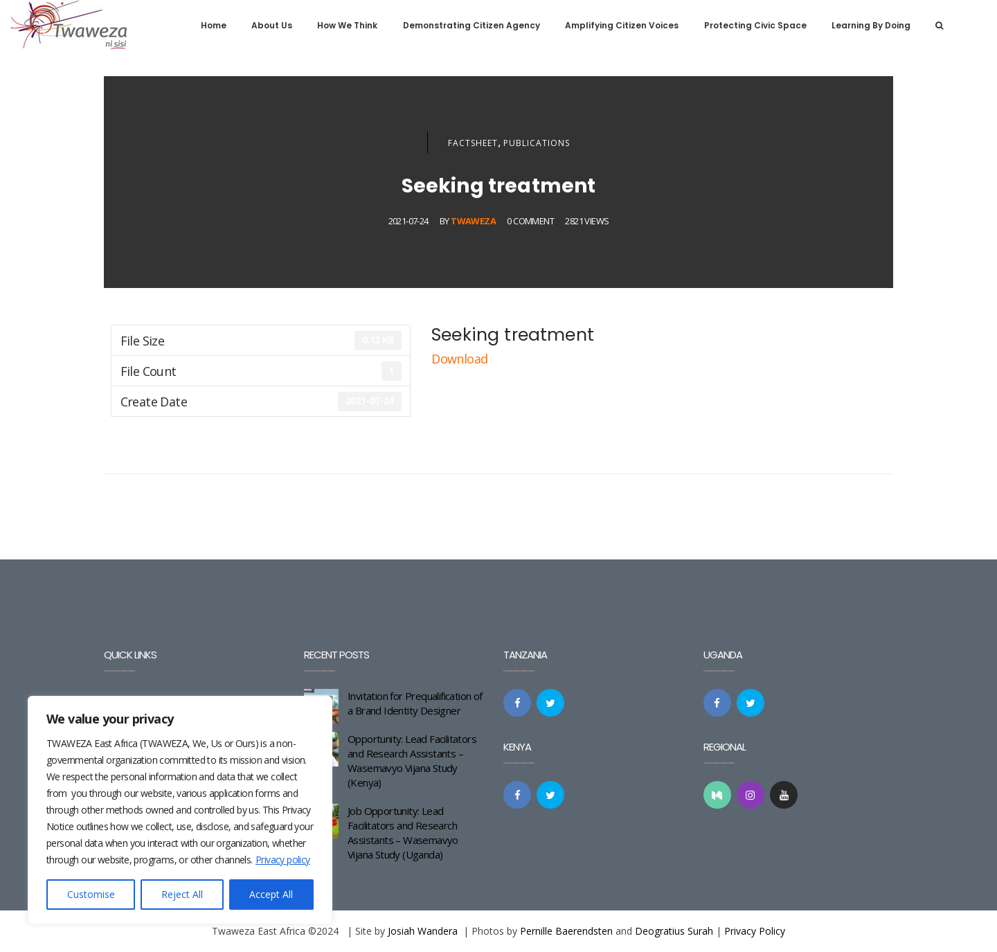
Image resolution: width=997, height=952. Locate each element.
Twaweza (473, 221)
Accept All (271, 894)
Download (461, 358)
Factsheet (473, 143)
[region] (180, 810)
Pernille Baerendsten (566, 930)
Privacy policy (282, 859)
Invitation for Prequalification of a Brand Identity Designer (415, 703)
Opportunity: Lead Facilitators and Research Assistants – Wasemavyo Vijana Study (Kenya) (412, 760)
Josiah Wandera (423, 930)
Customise (91, 894)
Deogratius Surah (674, 930)
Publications (536, 143)
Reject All (182, 894)
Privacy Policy (754, 930)
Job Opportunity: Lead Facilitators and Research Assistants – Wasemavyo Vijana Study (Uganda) (403, 832)
